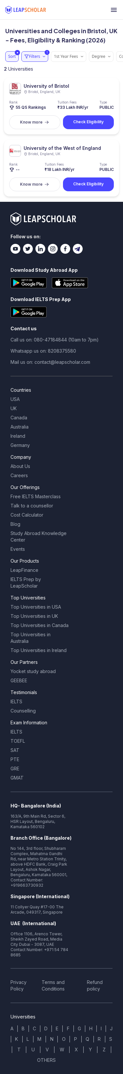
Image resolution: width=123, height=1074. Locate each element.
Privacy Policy (18, 985)
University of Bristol (46, 86)
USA (15, 399)
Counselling (23, 710)
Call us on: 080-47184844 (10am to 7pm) (54, 339)
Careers (19, 475)
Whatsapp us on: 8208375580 (43, 351)
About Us (20, 466)
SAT (14, 750)
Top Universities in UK (34, 616)
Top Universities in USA (35, 607)
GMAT (17, 778)
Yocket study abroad (33, 671)
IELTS (16, 701)
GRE (14, 768)
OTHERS (46, 1060)
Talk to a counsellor (31, 505)
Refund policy (95, 985)
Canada (18, 417)
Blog (15, 524)
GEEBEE (18, 680)
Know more (34, 122)
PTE (14, 759)
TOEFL (17, 741)
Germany (20, 445)
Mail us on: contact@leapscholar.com (50, 362)
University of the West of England (62, 148)
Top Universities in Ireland (38, 650)
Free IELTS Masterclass (35, 496)
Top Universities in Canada (39, 625)
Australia (19, 427)
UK (13, 408)
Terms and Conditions (53, 985)
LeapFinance (24, 570)
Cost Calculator (26, 515)
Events (17, 549)
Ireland (17, 436)
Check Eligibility (88, 121)
